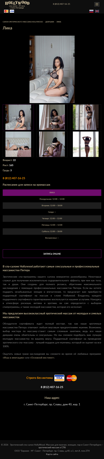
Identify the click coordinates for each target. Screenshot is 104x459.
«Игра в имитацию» (14, 358)
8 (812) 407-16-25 (61, 4)
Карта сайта (52, 454)
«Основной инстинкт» (42, 358)
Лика (52, 193)
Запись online (52, 254)
